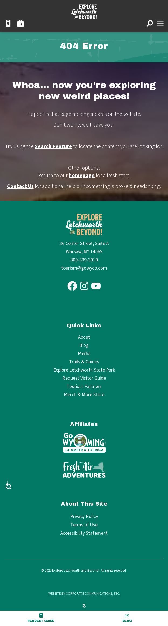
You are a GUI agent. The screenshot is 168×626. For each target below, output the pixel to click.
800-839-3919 (84, 260)
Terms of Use (84, 525)
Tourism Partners (84, 387)
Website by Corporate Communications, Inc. (84, 593)
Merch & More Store (84, 395)
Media (84, 354)
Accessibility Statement (84, 533)
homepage (82, 175)
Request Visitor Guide (84, 378)
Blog (127, 617)
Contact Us (20, 186)
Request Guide (41, 617)
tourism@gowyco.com (84, 268)
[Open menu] (160, 23)
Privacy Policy (84, 516)
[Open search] (149, 23)
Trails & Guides (84, 362)
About (84, 337)
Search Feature (53, 146)
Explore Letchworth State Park (84, 370)
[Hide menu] (84, 606)
